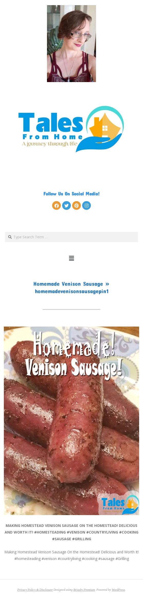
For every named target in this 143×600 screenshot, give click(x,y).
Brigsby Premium (84, 590)
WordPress (118, 590)
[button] (71, 258)
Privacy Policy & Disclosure (35, 590)
